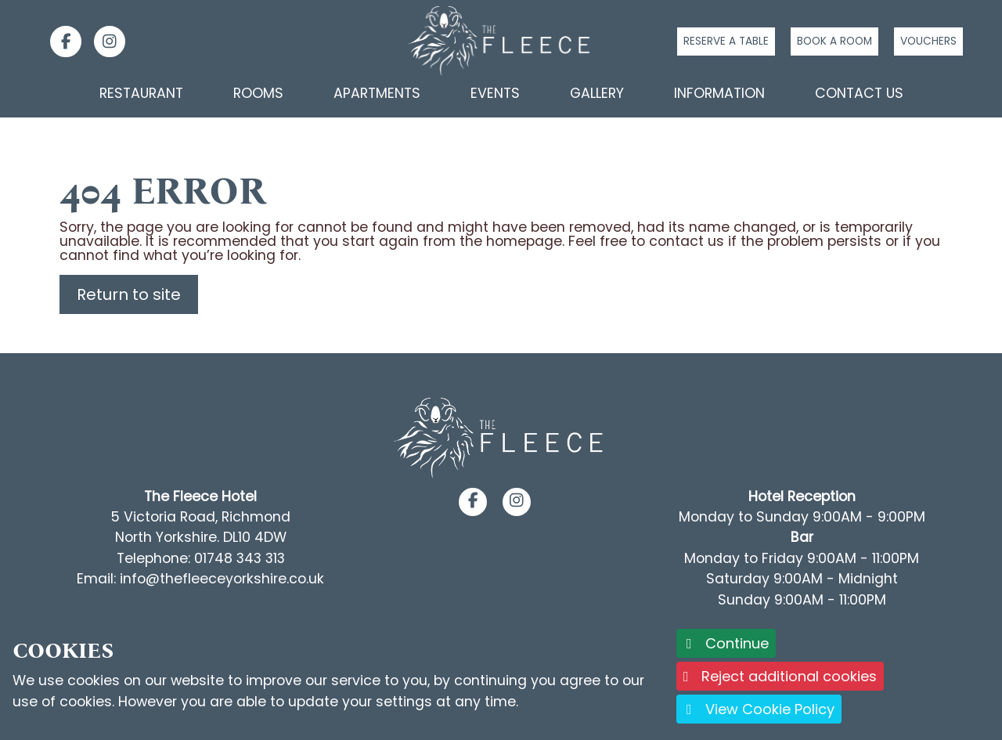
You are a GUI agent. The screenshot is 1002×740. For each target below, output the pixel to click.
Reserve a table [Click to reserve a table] (726, 41)
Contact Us (859, 93)
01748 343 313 (239, 558)
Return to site (129, 294)
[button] (473, 501)
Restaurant (141, 93)
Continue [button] (726, 643)
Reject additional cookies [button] (780, 676)
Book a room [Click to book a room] (834, 41)
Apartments (376, 93)
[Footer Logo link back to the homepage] (501, 437)
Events (495, 93)
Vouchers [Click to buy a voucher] (928, 41)
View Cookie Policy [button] (758, 709)
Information (719, 93)
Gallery (597, 93)
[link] (59, 41)
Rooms (258, 93)
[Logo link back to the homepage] (501, 40)
